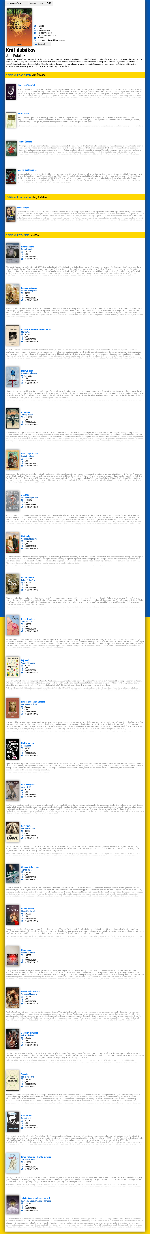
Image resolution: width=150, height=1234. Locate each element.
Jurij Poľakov (39, 197)
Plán (41, 3)
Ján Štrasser (39, 75)
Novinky (33, 3)
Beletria (34, 235)
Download (42, 44)
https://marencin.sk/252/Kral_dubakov (51, 40)
